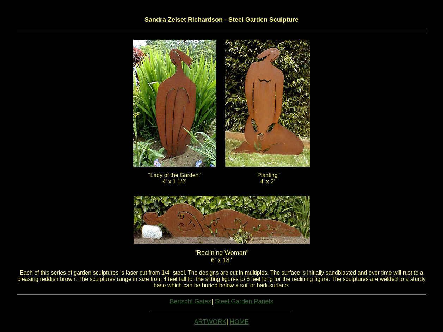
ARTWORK (210, 321)
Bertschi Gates (190, 301)
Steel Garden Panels (244, 301)
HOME (239, 321)
